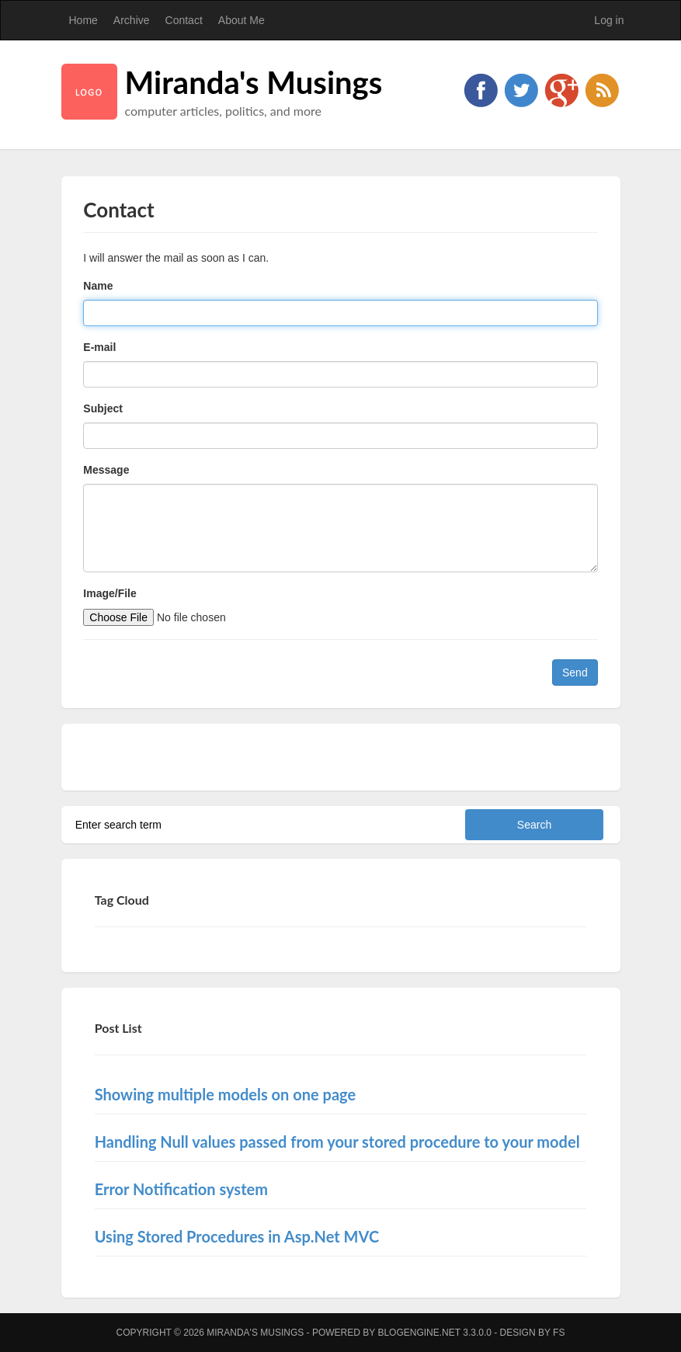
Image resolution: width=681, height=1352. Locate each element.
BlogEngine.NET (418, 1332)
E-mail (99, 347)
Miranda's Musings (254, 82)
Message (106, 470)
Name (98, 286)
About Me (241, 20)
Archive (131, 20)
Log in (609, 20)
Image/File (109, 593)
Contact (184, 20)
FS (559, 1332)
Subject (103, 408)
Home (83, 20)
